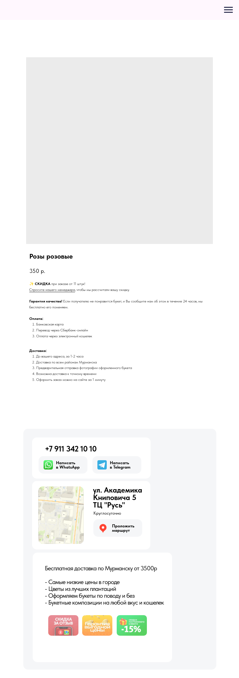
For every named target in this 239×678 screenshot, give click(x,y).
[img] (61, 515)
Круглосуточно (107, 513)
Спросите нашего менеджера (52, 290)
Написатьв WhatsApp (68, 465)
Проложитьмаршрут (123, 528)
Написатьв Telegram (120, 465)
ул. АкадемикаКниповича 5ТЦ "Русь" (117, 497)
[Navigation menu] (228, 10)
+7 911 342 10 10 (70, 448)
